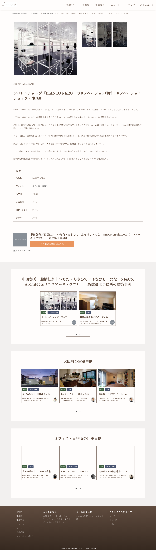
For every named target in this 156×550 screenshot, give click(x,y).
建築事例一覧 (48, 13)
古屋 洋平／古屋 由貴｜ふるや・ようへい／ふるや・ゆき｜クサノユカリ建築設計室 (56, 519)
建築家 (86, 5)
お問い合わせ (147, 5)
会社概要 (20, 532)
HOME (70, 5)
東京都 (112, 516)
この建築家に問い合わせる (52, 244)
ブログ (131, 5)
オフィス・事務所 (40, 186)
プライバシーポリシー (26, 536)
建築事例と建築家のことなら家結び (25, 13)
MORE (78, 334)
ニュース (115, 5)
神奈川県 (113, 520)
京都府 (112, 524)
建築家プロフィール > (22, 250)
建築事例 (100, 5)
